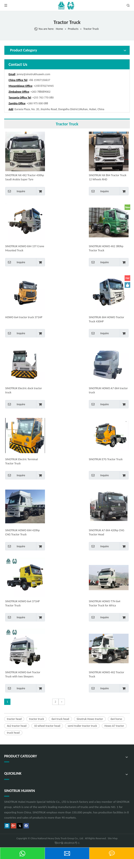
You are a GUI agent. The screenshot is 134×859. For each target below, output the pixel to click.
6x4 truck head (60, 719)
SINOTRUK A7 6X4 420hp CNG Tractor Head (106, 532)
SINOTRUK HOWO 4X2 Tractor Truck (106, 674)
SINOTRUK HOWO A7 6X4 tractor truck (108, 390)
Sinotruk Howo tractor (90, 719)
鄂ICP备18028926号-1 (67, 842)
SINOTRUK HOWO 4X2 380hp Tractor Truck (106, 248)
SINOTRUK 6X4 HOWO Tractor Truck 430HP (106, 319)
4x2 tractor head (17, 726)
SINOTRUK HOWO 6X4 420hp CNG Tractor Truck (22, 532)
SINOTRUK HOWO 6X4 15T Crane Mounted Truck (24, 248)
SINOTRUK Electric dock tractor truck (23, 390)
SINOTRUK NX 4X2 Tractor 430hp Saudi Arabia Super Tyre (24, 177)
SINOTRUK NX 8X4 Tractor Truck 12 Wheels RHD (107, 177)
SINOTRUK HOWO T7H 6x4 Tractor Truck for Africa (104, 603)
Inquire (15, 191)
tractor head (14, 719)
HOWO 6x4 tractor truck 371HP (23, 317)
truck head (13, 732)
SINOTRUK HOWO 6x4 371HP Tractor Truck (22, 603)
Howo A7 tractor (114, 726)
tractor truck (36, 719)
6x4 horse (116, 719)
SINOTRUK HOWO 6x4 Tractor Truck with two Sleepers (22, 674)
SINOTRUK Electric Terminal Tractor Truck (21, 461)
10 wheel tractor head (47, 726)
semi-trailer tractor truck (82, 726)
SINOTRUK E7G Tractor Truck (106, 459)
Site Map (113, 838)
